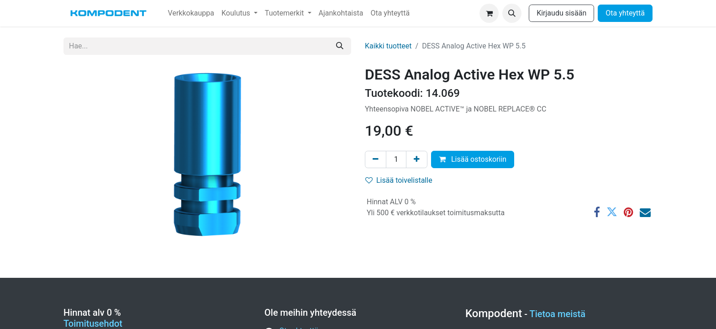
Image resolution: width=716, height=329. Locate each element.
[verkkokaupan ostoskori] (489, 13)
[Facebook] (597, 212)
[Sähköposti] (645, 212)
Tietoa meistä (558, 313)
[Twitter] (611, 212)
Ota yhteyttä (625, 13)
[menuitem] (191, 13)
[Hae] (339, 46)
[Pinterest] (628, 212)
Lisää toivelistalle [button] (398, 180)
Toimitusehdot (92, 323)
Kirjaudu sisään (561, 13)
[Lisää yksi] (416, 159)
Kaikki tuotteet (388, 46)
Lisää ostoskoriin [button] (472, 159)
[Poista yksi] (375, 159)
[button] (511, 13)
